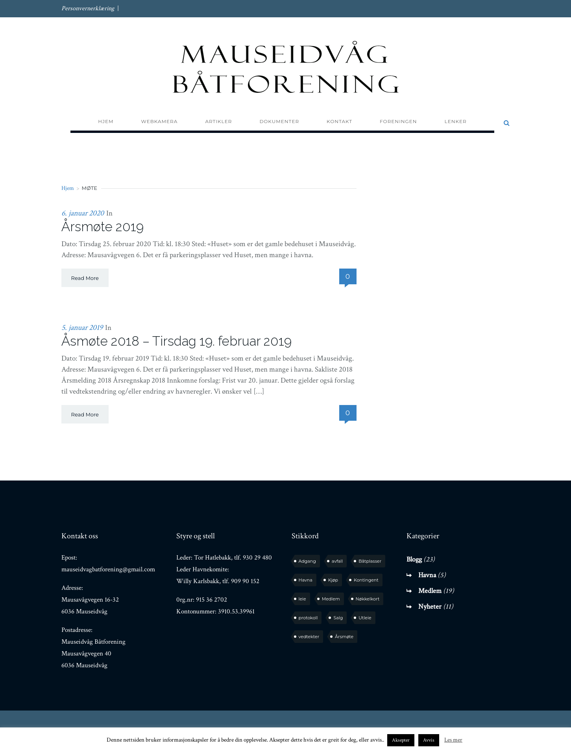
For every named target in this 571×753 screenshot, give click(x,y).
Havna (427, 575)
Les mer (453, 740)
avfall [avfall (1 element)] (337, 561)
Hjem (67, 188)
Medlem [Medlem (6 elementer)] (331, 599)
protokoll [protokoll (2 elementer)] (308, 617)
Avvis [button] (428, 740)
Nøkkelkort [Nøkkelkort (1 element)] (368, 599)
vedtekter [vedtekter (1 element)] (309, 636)
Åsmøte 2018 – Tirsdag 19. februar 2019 (176, 341)
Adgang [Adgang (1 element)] (307, 561)
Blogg (414, 559)
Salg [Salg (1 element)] (338, 617)
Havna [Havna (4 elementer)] (305, 580)
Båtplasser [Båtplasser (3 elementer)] (369, 561)
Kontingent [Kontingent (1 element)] (366, 580)
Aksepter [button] (401, 740)
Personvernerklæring (87, 8)
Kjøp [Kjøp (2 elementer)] (333, 580)
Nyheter (430, 606)
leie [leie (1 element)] (302, 599)
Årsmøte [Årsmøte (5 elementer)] (344, 636)
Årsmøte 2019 (102, 226)
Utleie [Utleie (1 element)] (364, 617)
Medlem (430, 590)
